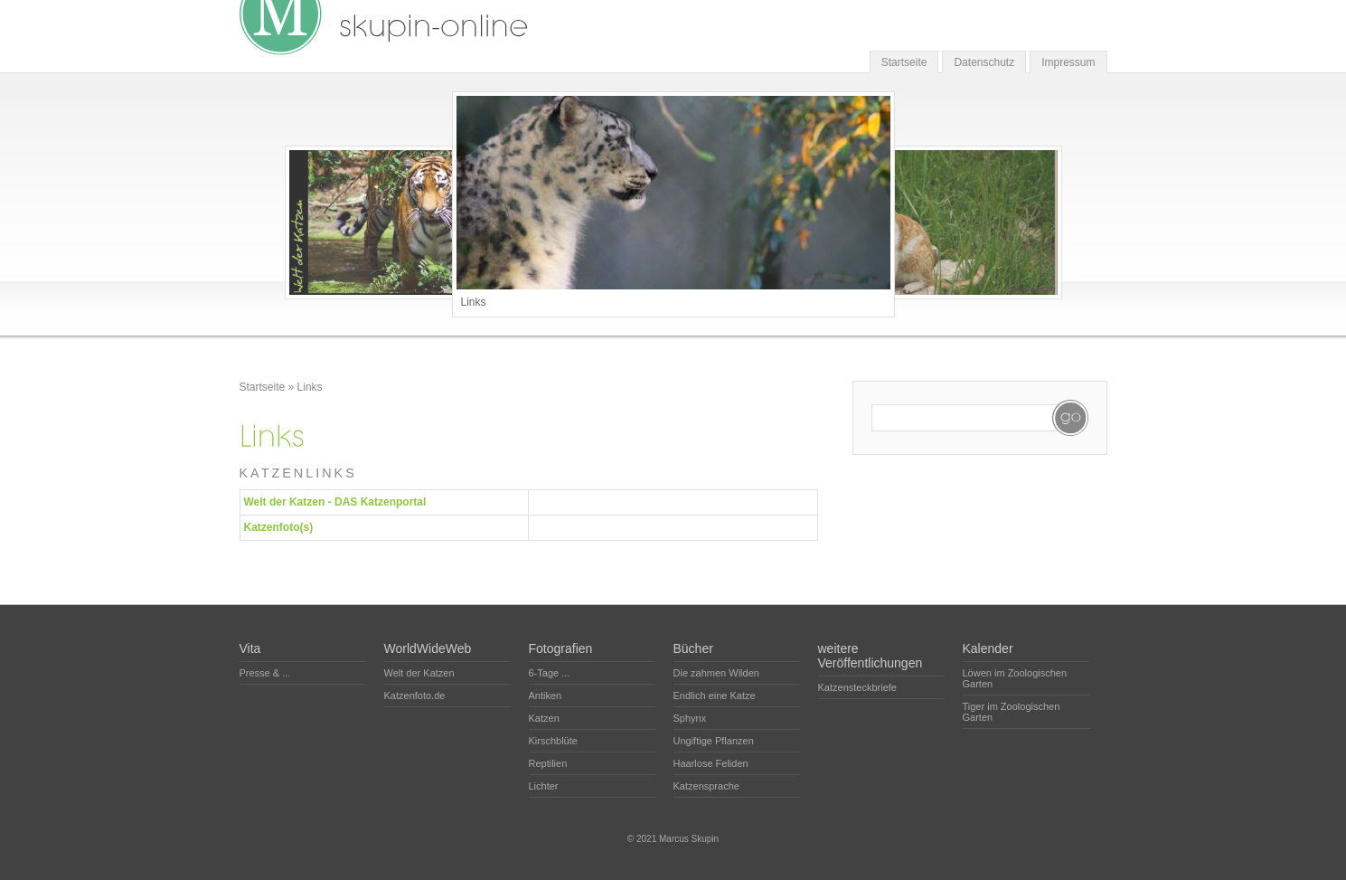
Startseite (904, 62)
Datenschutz (984, 62)
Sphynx (690, 718)
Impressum (1068, 62)
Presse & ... (265, 672)
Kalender (988, 648)
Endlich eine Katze (714, 695)
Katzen (544, 718)
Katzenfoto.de (415, 695)
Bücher (693, 648)
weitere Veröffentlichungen (870, 655)
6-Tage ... (549, 672)
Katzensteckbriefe (857, 687)
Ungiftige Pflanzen (713, 740)
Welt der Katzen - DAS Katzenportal (335, 502)
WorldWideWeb (428, 648)
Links (310, 387)
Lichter (544, 786)
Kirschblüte (553, 740)
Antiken (545, 695)
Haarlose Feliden (710, 763)
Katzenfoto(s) (279, 527)
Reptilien (548, 763)
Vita (250, 648)
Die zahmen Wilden (716, 672)
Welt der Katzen (419, 672)
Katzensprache (706, 786)
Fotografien (561, 648)
